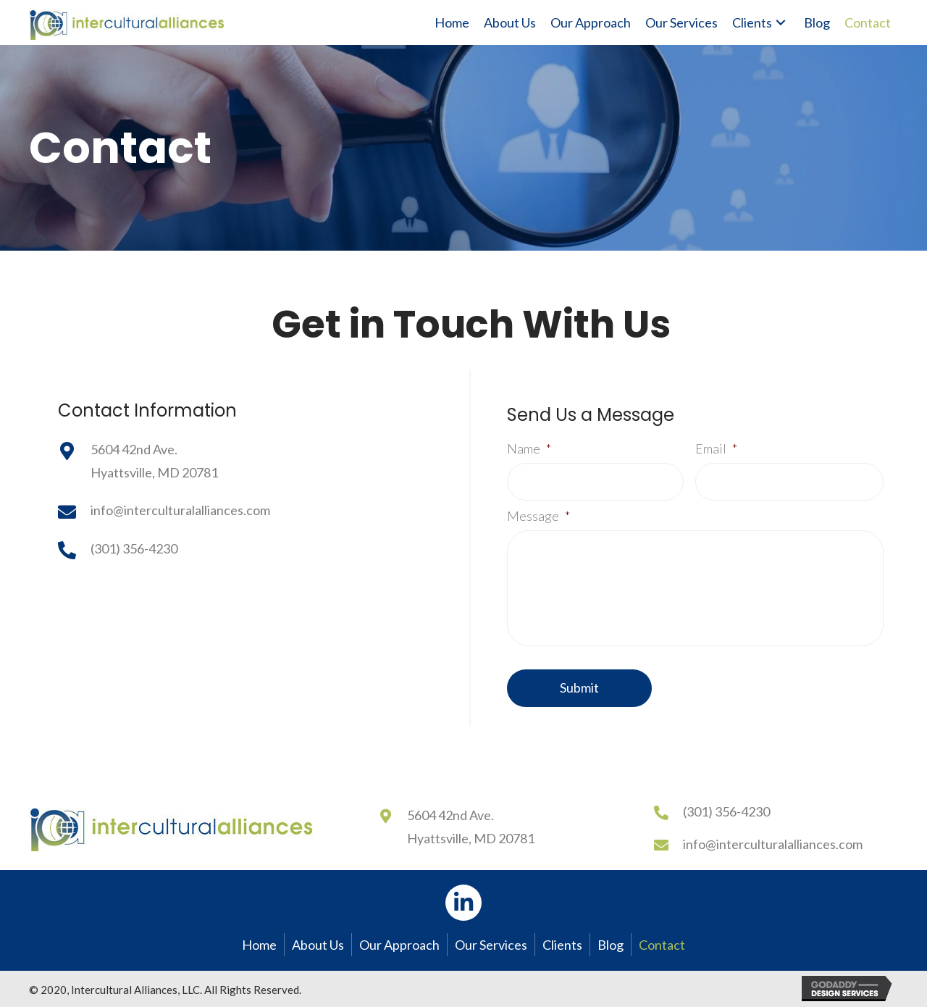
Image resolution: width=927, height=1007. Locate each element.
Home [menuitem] (259, 945)
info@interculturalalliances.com (180, 510)
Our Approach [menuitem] (399, 945)
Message (538, 516)
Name (529, 448)
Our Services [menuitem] (491, 945)
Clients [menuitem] (562, 945)
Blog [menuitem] (610, 945)
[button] (780, 22)
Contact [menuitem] (662, 945)
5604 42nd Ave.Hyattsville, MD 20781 (470, 826)
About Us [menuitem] (318, 945)
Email (716, 448)
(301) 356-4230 (134, 548)
